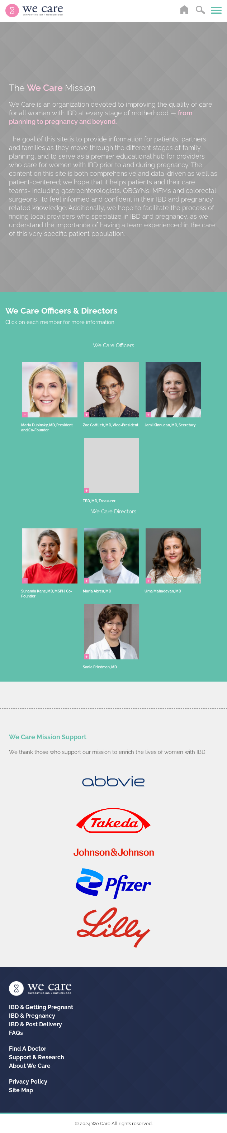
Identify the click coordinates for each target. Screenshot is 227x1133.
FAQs (16, 1033)
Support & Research (36, 1057)
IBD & (41, 1007)
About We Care (30, 1065)
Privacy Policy (28, 1081)
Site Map (21, 1090)
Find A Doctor (27, 1048)
